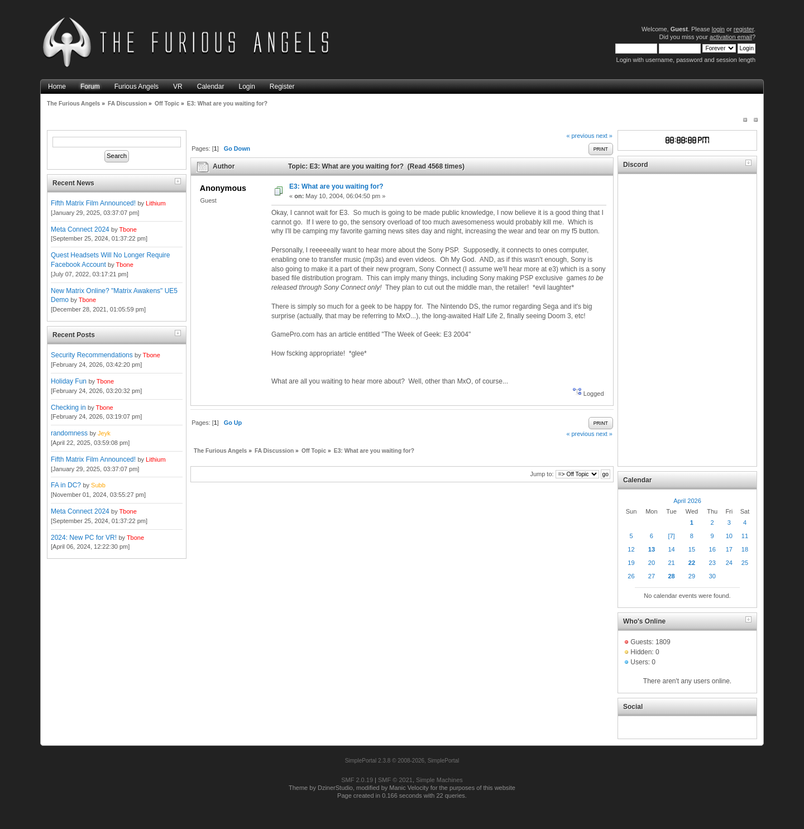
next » (604, 135)
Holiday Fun (69, 381)
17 (729, 549)
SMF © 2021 (395, 780)
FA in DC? (66, 485)
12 (631, 549)
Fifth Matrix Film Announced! (93, 203)
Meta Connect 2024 (80, 229)
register (744, 29)
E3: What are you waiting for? (336, 186)
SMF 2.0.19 (357, 780)
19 (631, 562)
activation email (731, 36)
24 (729, 562)
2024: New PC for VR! (84, 538)
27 (651, 576)
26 (631, 576)
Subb (98, 485)
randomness (69, 433)
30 (712, 576)
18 (744, 549)
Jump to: (541, 474)
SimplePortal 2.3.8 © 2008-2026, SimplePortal (402, 761)
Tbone (128, 229)
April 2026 (687, 500)
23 (712, 562)
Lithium (155, 203)
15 (691, 549)
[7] (671, 536)
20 (651, 562)
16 (712, 549)
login (718, 29)
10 (729, 536)
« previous (581, 135)
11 (744, 536)
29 (691, 576)
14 (671, 549)
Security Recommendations (92, 355)
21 (671, 562)
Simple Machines (439, 780)
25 (744, 562)
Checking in (68, 407)
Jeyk (104, 433)
